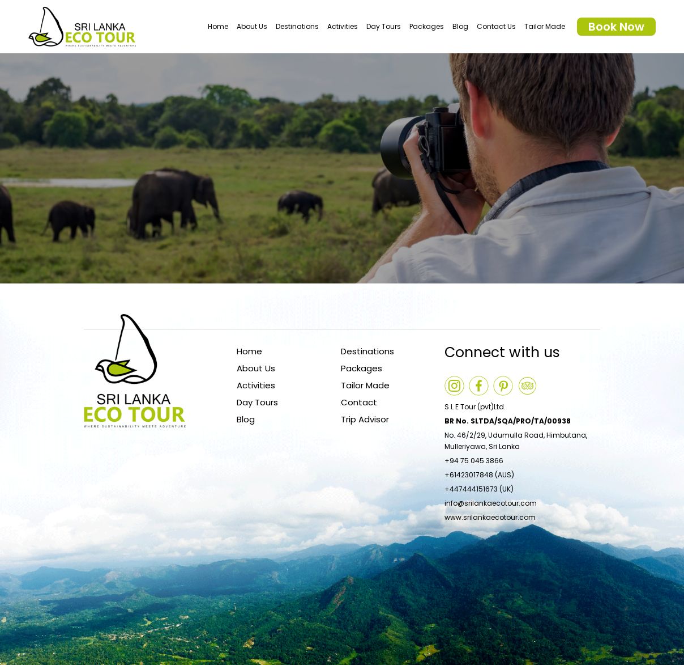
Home (218, 26)
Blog (460, 26)
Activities (342, 26)
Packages (426, 26)
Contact (359, 402)
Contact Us (496, 26)
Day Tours (383, 26)
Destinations (297, 26)
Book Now (616, 27)
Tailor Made (544, 26)
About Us (252, 26)
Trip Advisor (365, 419)
